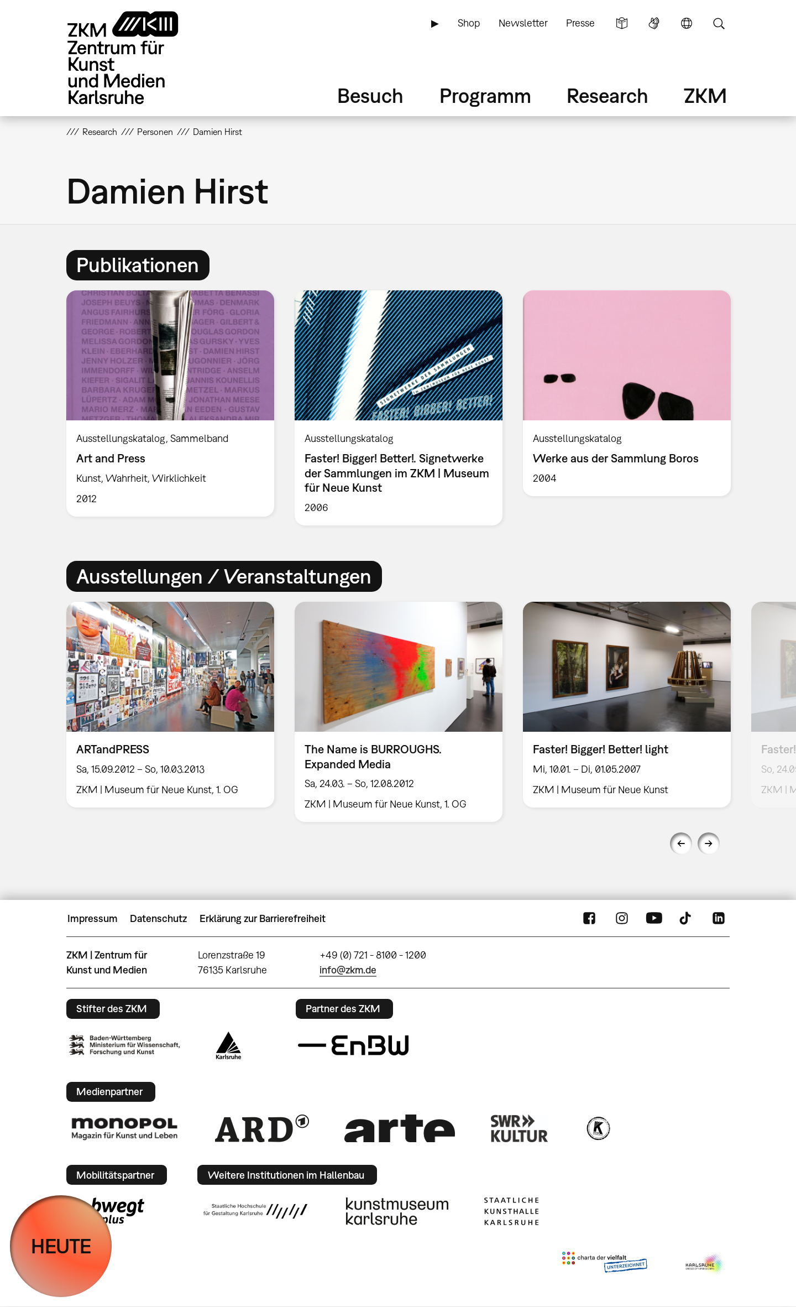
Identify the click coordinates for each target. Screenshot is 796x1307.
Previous (681, 843)
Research (607, 95)
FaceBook (589, 918)
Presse (580, 23)
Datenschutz (158, 918)
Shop (469, 23)
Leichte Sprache (622, 23)
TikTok (686, 918)
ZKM (705, 95)
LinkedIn (719, 918)
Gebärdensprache (654, 23)
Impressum (92, 918)
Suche (719, 23)
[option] (170, 403)
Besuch (370, 95)
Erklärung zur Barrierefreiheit (263, 918)
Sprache (686, 23)
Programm (485, 95)
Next (709, 843)
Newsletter (523, 23)
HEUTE (61, 1246)
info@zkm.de (348, 970)
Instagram (622, 918)
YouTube (654, 918)
